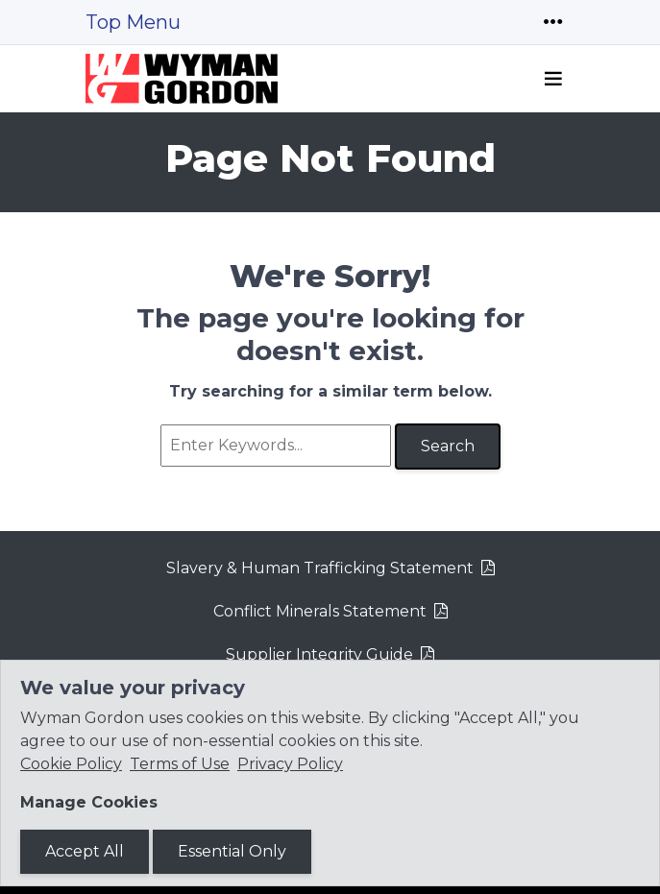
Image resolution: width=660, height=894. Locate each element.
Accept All (84, 851)
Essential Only (232, 851)
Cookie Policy (71, 764)
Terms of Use (180, 764)
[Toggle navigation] (553, 22)
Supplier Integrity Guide (319, 654)
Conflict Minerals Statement (320, 611)
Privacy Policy (290, 764)
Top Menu (133, 22)
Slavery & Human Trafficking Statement (320, 568)
